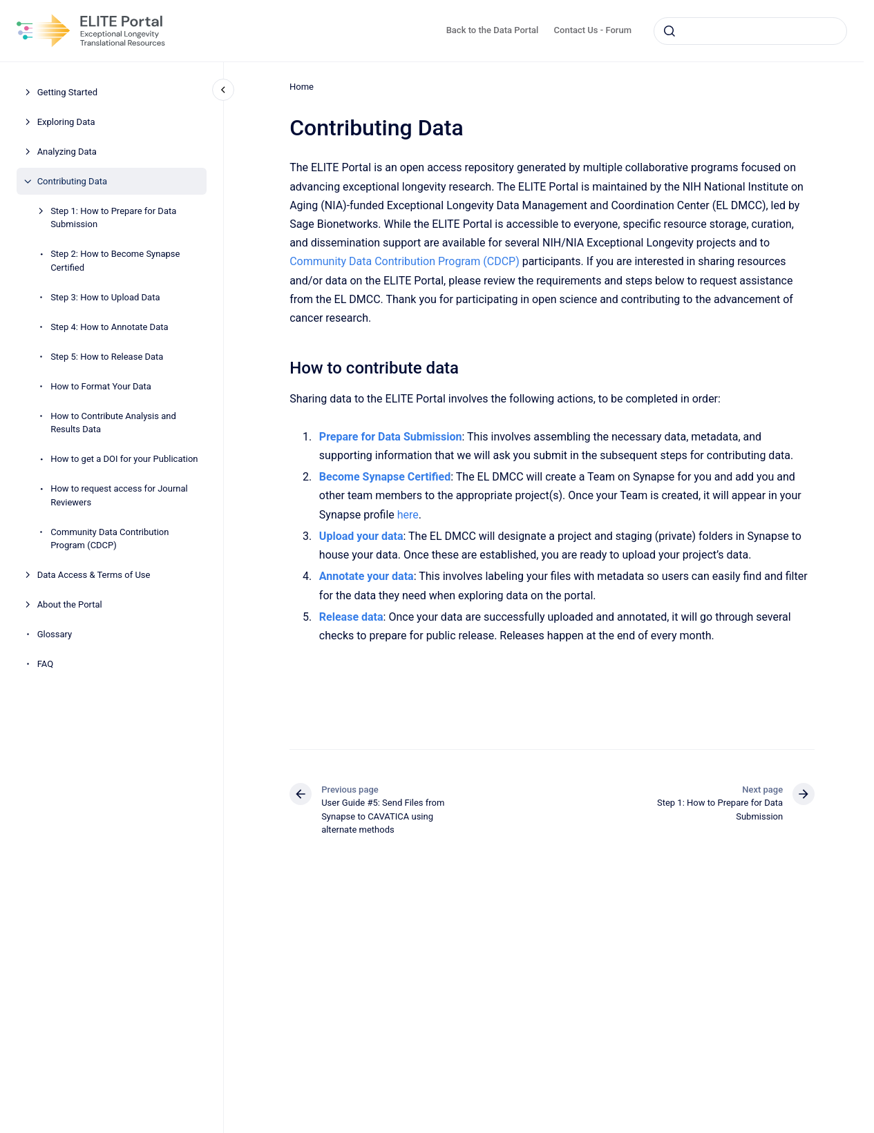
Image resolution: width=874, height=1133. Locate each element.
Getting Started (67, 92)
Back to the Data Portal (492, 30)
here (407, 514)
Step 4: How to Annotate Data (109, 327)
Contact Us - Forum (592, 30)
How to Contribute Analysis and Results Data (113, 423)
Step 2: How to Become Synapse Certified (115, 261)
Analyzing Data (67, 151)
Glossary (55, 634)
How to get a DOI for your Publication (124, 459)
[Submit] (669, 31)
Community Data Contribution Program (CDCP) (109, 539)
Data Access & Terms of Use (94, 575)
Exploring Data (66, 122)
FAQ (45, 664)
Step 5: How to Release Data (106, 356)
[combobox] (750, 31)
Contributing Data (72, 181)
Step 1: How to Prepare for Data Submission (113, 218)
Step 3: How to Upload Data (105, 297)
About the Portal (69, 604)
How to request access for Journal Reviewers (119, 495)
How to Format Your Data (100, 386)
